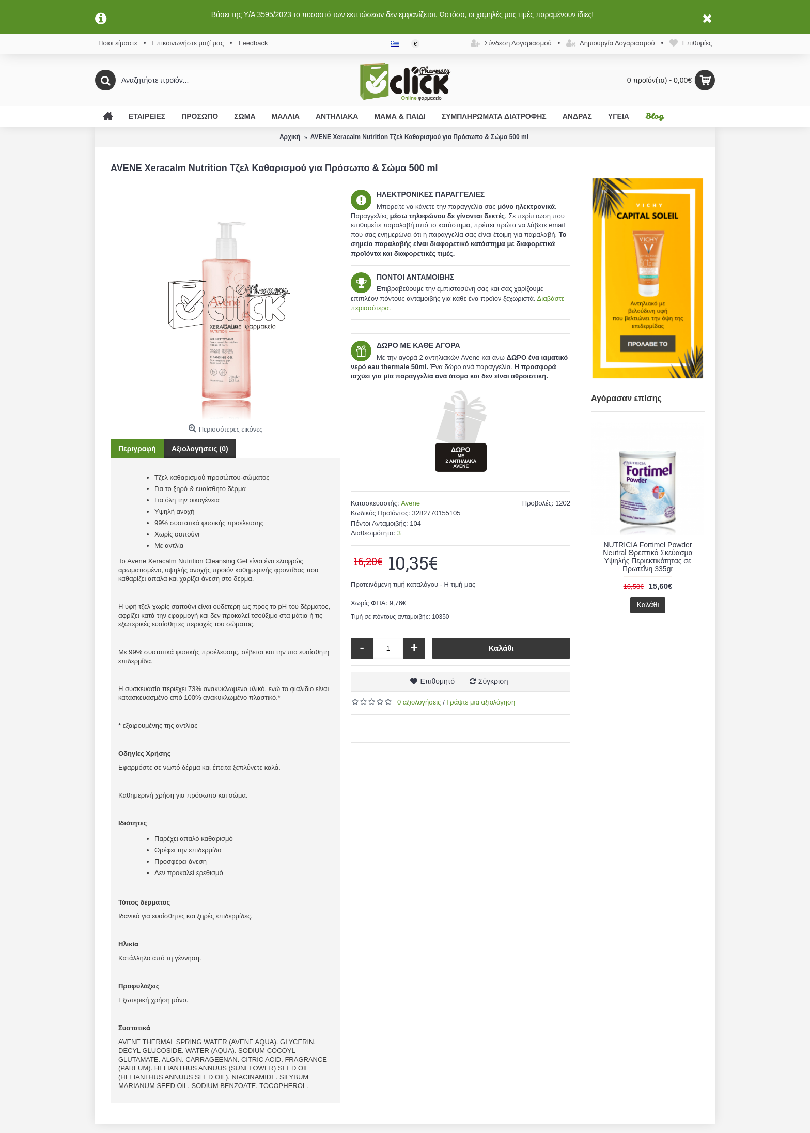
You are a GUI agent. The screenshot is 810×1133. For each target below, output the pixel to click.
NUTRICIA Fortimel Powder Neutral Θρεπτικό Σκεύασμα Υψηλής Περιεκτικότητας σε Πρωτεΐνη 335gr (647, 557)
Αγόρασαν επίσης (626, 398)
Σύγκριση (493, 681)
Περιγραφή (137, 449)
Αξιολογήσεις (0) (200, 449)
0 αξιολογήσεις (419, 702)
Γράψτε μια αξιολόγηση (480, 702)
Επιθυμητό (437, 681)
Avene (410, 503)
